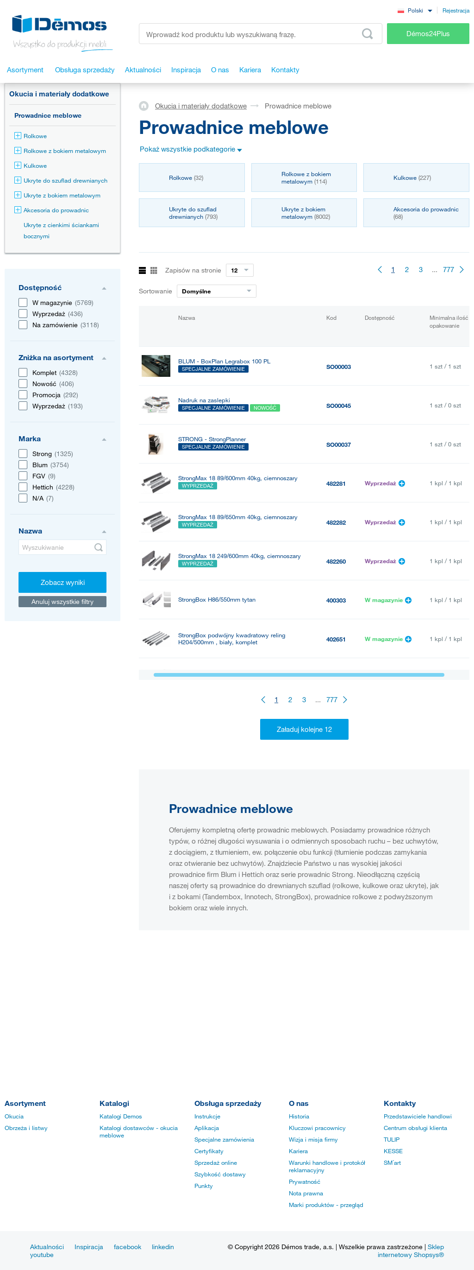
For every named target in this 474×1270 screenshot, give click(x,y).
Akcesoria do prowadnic (51, 210)
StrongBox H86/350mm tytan (217, 750)
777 (448, 269)
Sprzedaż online (215, 1162)
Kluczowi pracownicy (317, 1127)
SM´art (392, 1162)
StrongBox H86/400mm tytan (217, 677)
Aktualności (47, 1247)
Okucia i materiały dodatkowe (59, 93)
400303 (336, 600)
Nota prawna (306, 1193)
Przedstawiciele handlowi (418, 1116)
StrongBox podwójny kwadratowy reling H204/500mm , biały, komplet (231, 639)
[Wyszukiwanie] (62, 547)
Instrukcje (207, 1116)
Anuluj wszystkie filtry (62, 601)
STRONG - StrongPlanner (212, 439)
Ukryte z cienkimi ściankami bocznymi (61, 230)
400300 (336, 678)
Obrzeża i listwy (26, 1127)
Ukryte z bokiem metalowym (57, 195)
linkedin (163, 1247)
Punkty (203, 1185)
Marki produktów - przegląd (326, 1204)
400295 (336, 795)
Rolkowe (30, 136)
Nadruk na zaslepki (204, 400)
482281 (336, 483)
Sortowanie (155, 291)
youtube (42, 1254)
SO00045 (338, 405)
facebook (127, 1247)
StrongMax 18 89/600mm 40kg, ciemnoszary (238, 478)
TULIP (391, 1139)
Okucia (14, 1116)
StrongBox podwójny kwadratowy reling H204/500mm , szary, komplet (231, 717)
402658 (336, 717)
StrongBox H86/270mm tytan (217, 789)
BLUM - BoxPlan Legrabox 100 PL (224, 361)
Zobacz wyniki (63, 582)
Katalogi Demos (121, 1116)
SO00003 (338, 366)
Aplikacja (206, 1127)
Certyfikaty (209, 1151)
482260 (336, 561)
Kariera (298, 1151)
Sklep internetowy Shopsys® (411, 1250)
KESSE (393, 1151)
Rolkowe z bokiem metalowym (60, 150)
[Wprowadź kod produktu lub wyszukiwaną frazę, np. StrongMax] (260, 34)
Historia (299, 1116)
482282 (336, 522)
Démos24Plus (428, 33)
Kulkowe (30, 165)
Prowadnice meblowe (47, 115)
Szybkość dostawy (220, 1174)
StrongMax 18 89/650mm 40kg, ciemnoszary (238, 517)
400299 (336, 756)
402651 (336, 639)
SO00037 (338, 444)
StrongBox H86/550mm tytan (217, 599)
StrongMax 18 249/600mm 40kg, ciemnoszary (239, 555)
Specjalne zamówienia (224, 1139)
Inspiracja (89, 1247)
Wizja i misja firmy (313, 1139)
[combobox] (415, 10)
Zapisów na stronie (193, 270)
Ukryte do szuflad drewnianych (60, 180)
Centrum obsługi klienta (415, 1127)
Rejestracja (456, 10)
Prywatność (304, 1181)
